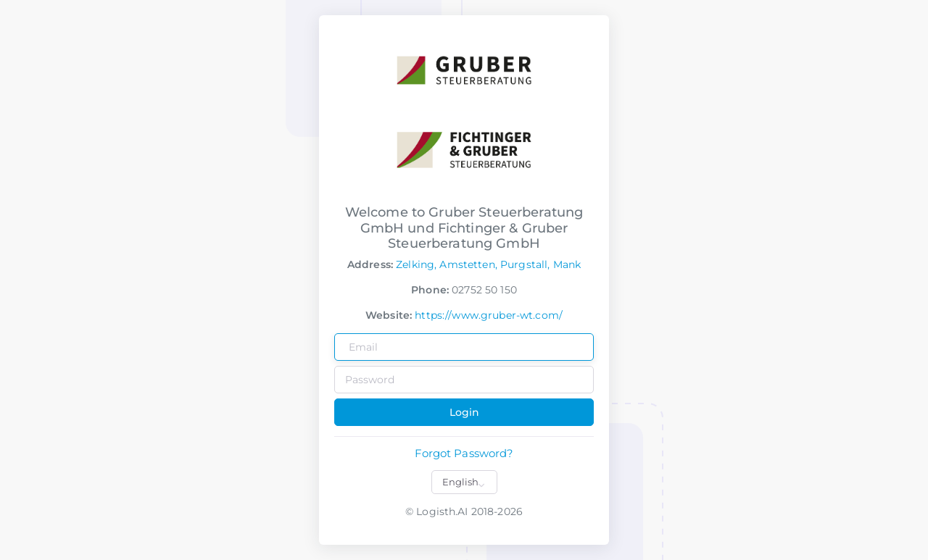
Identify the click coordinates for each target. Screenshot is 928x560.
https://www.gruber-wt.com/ (489, 315)
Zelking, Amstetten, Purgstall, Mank (488, 264)
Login (464, 412)
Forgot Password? (464, 453)
